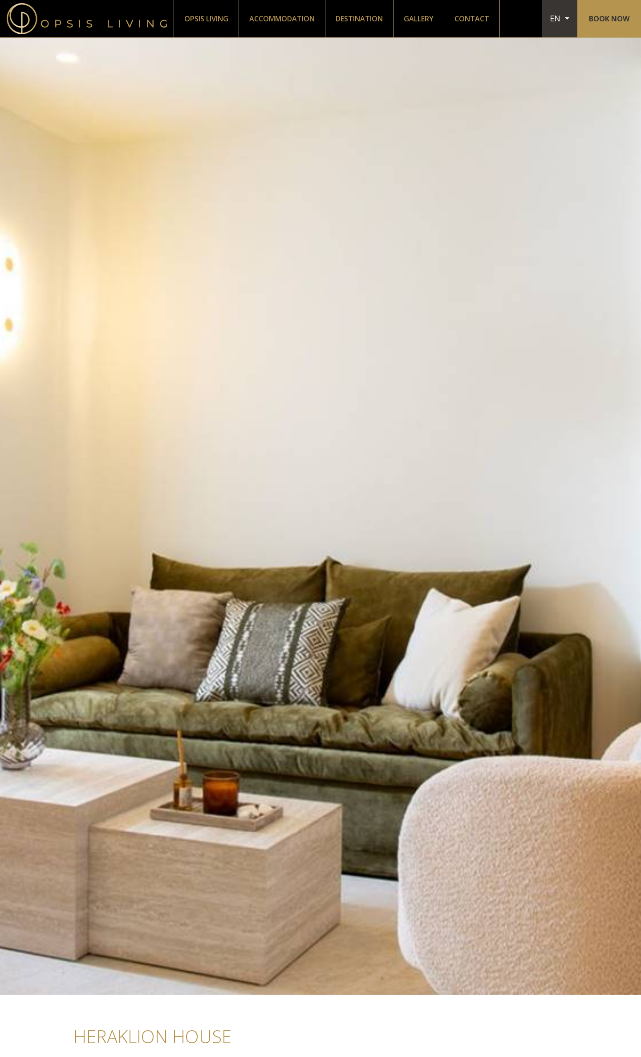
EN (556, 18)
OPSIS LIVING (206, 19)
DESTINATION (359, 19)
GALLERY (419, 19)
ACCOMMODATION (282, 19)
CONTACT (471, 19)
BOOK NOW (609, 19)
